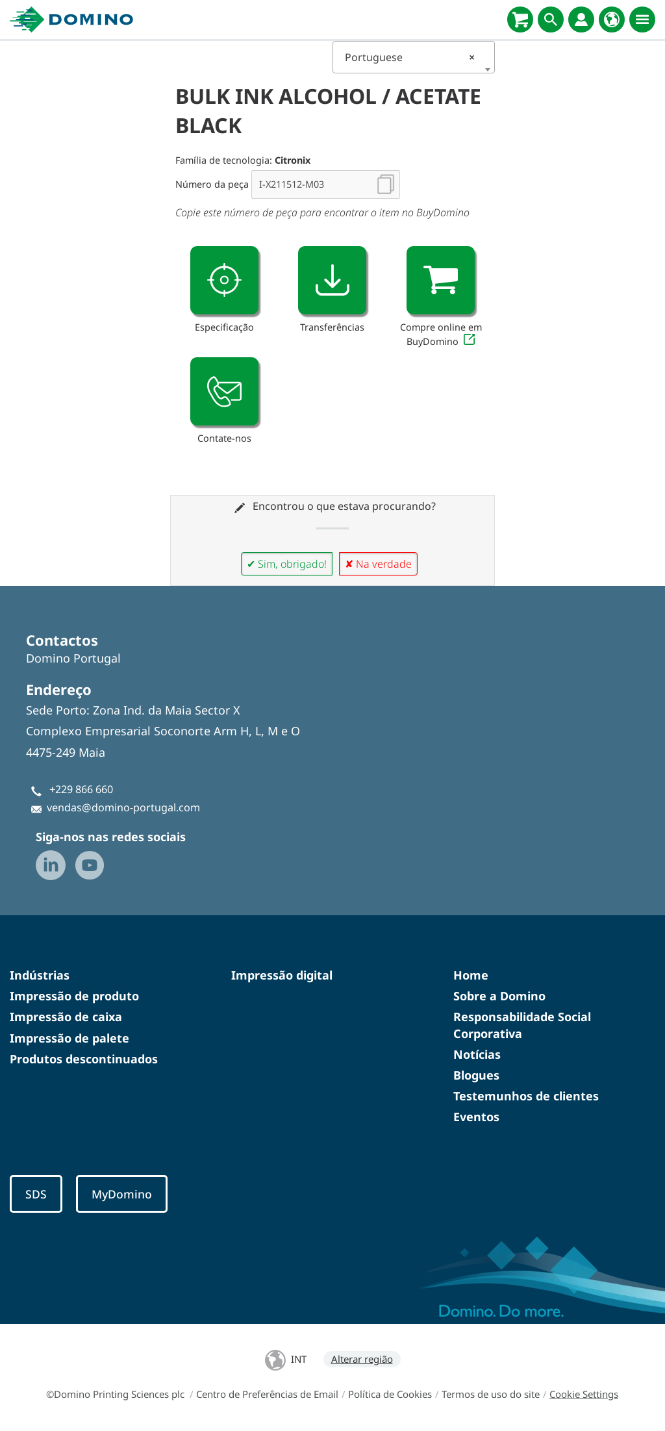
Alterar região (362, 1358)
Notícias (477, 1054)
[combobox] (413, 57)
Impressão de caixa (66, 1016)
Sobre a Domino (499, 996)
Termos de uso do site (491, 1393)
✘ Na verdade (378, 564)
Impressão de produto (74, 996)
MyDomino (122, 1194)
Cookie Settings (583, 1393)
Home (470, 975)
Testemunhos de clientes (526, 1096)
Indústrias (39, 975)
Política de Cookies (390, 1393)
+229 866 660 (81, 789)
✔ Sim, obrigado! (287, 564)
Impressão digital (281, 975)
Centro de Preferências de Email (267, 1393)
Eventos (476, 1116)
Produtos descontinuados (84, 1059)
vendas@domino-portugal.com (123, 807)
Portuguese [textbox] (410, 57)
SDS (36, 1194)
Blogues (476, 1075)
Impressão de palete (69, 1038)
